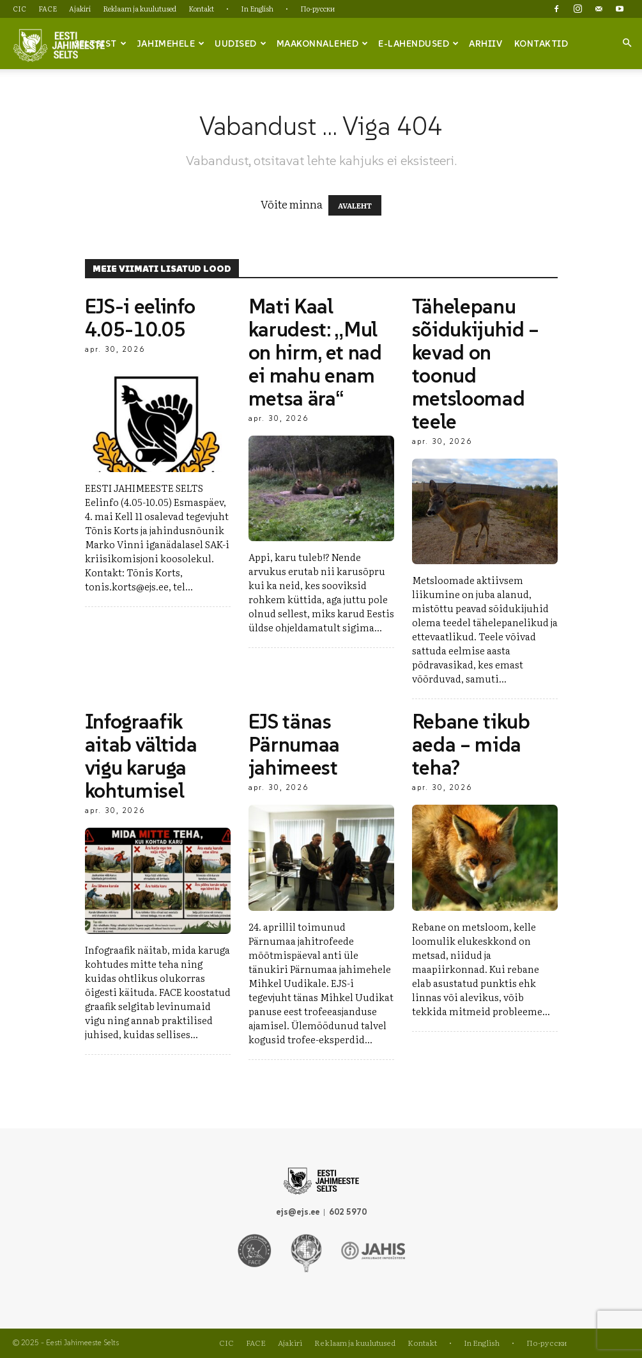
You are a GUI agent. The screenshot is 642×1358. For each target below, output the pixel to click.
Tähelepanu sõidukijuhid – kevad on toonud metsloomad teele (476, 364)
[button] (626, 43)
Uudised (240, 43)
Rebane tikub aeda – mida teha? (471, 744)
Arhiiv (485, 43)
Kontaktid (541, 43)
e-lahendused (418, 43)
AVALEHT (355, 205)
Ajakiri (80, 8)
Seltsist (100, 43)
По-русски (317, 8)
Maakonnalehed (323, 43)
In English (257, 8)
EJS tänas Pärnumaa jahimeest (294, 744)
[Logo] (59, 44)
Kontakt (201, 8)
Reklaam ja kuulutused (139, 8)
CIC (19, 8)
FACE (47, 8)
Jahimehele (171, 43)
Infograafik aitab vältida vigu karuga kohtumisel (141, 756)
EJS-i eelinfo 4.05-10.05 (140, 318)
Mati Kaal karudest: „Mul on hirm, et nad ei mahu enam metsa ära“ (315, 352)
